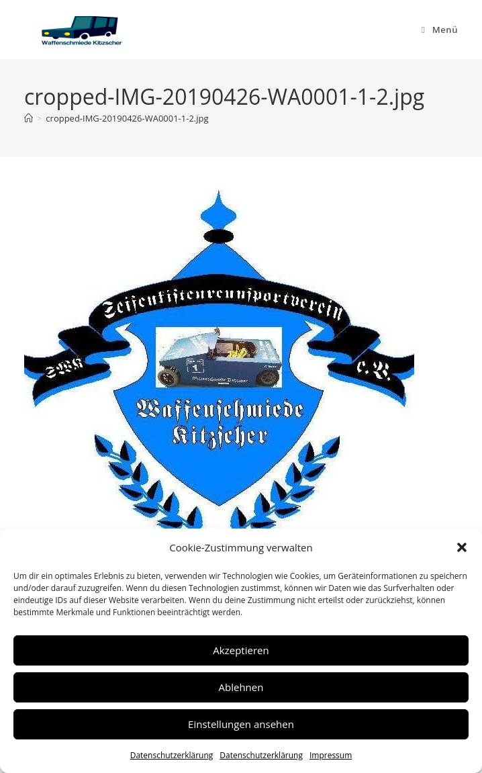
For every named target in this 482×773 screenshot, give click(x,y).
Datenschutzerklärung (171, 755)
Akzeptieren (241, 650)
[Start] (28, 118)
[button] (462, 547)
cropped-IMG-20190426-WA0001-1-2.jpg (127, 118)
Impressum (330, 755)
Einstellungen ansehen (241, 724)
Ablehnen (241, 687)
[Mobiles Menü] (440, 30)
